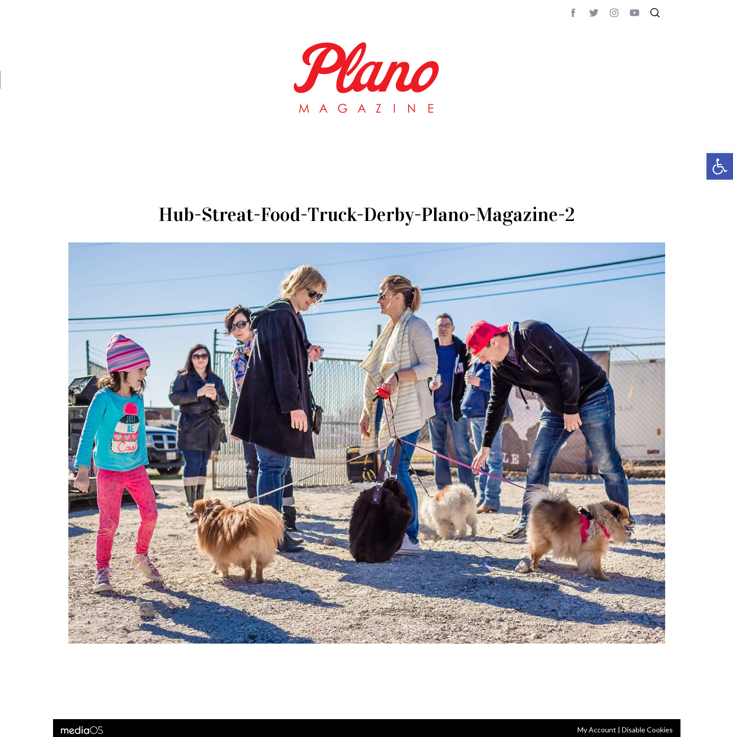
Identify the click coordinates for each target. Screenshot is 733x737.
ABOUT (79, 698)
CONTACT (109, 698)
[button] (719, 166)
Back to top (637, 697)
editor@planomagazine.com (374, 698)
